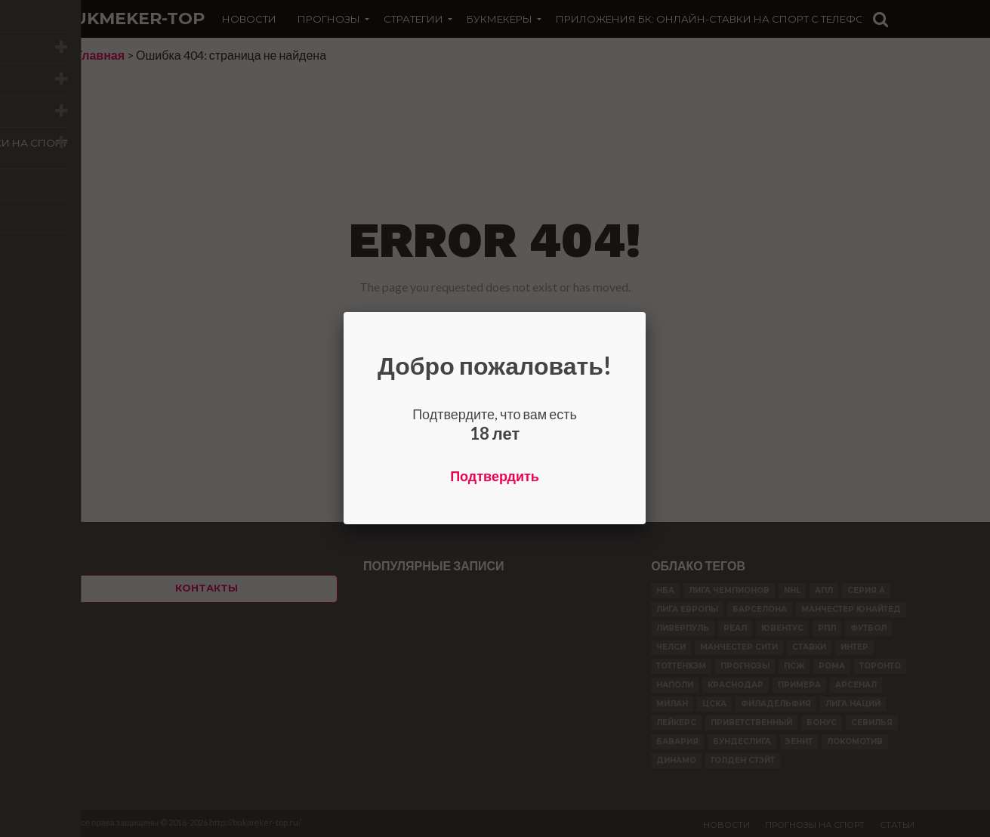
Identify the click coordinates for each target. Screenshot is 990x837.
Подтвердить (494, 476)
